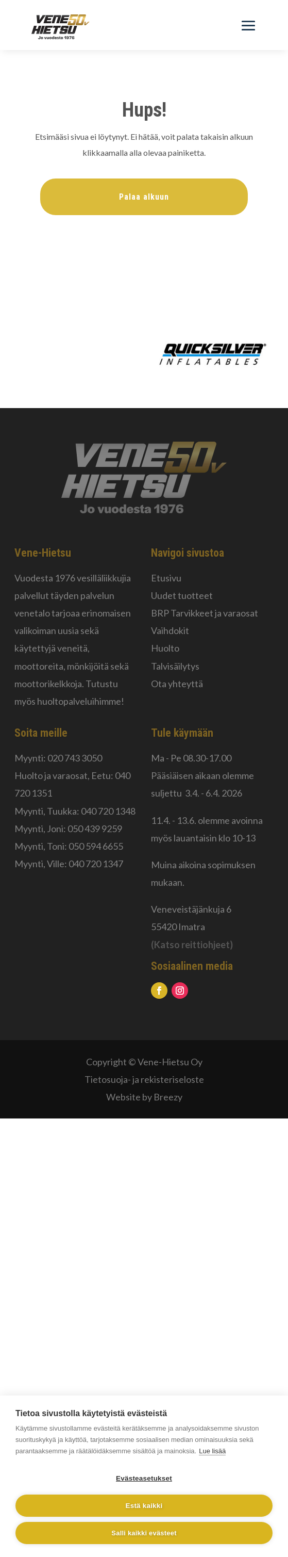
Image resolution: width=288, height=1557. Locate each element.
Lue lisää (212, 1451)
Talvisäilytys (175, 666)
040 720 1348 (108, 811)
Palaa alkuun (144, 197)
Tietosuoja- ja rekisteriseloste (144, 1079)
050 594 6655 (96, 846)
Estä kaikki (143, 1506)
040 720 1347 (96, 863)
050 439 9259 (94, 828)
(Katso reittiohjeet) (192, 944)
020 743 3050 (74, 758)
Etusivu (166, 577)
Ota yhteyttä (177, 683)
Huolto (165, 648)
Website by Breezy (144, 1096)
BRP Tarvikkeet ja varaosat (204, 613)
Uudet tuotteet (182, 595)
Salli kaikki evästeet (143, 1533)
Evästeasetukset (144, 1478)
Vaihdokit (170, 630)
